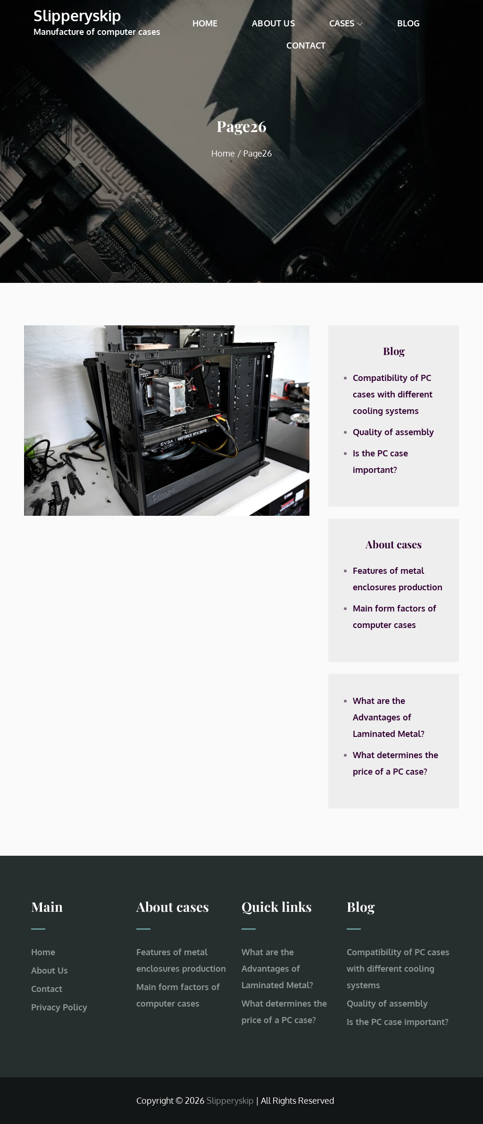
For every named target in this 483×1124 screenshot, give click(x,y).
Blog (408, 23)
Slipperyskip (77, 15)
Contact (305, 45)
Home (205, 23)
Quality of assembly (393, 432)
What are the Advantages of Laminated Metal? (389, 717)
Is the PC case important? (398, 1022)
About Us (273, 23)
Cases (346, 23)
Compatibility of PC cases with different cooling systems (393, 394)
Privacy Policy (59, 1007)
